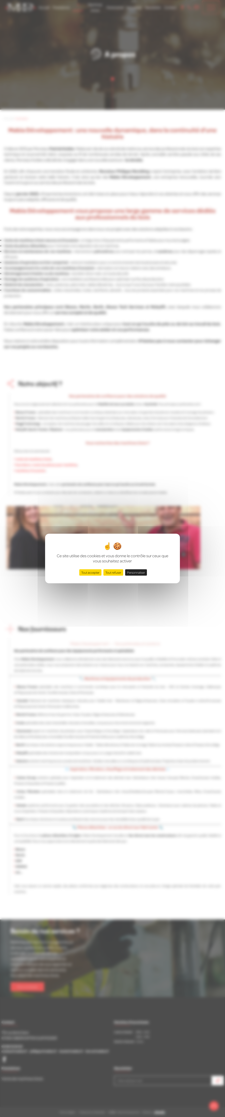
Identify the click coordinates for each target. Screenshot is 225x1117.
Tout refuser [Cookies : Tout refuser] (113, 572)
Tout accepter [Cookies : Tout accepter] (90, 572)
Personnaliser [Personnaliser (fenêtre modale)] (136, 572)
